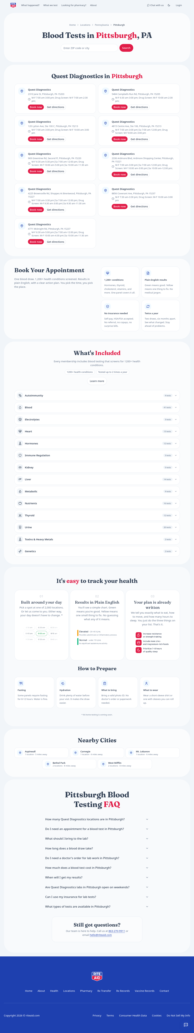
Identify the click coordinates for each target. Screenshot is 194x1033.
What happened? (30, 5)
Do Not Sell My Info (178, 1015)
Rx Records (123, 990)
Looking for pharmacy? (73, 5)
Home (72, 24)
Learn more (97, 381)
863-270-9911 (116, 931)
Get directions (55, 107)
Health (54, 990)
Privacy (97, 1015)
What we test (50, 5)
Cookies (157, 1015)
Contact (164, 990)
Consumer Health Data (133, 1015)
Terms (110, 1015)
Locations (85, 24)
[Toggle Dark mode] (168, 5)
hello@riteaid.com (101, 935)
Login (179, 5)
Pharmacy (86, 990)
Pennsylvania (102, 24)
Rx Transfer (104, 990)
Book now (36, 107)
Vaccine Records (144, 990)
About (93, 5)
